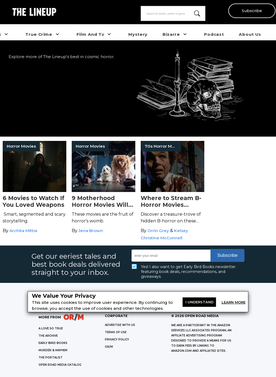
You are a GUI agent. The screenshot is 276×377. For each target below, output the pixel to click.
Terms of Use (115, 332)
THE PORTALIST (51, 357)
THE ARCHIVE (48, 335)
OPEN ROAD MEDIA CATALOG (60, 365)
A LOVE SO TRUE (51, 328)
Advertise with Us (120, 325)
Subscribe (252, 10)
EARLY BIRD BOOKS (53, 343)
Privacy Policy (117, 339)
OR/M (109, 346)
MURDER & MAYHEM (53, 350)
